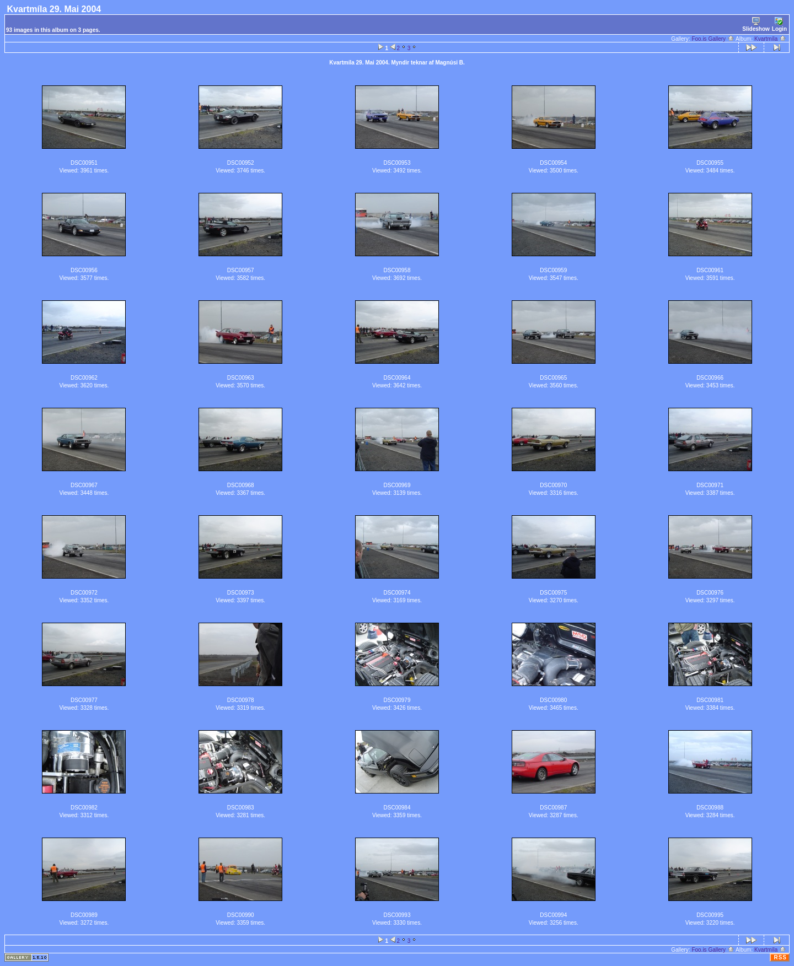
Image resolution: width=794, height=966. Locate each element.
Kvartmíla (770, 39)
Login (779, 24)
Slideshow (755, 24)
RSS (780, 957)
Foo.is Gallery (712, 39)
